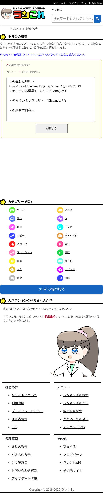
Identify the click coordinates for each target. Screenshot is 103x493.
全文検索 (57, 9)
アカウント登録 (74, 427)
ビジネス (66, 269)
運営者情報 (19, 419)
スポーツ (18, 243)
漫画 (15, 218)
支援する (69, 446)
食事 (15, 260)
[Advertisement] (51, 170)
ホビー (17, 235)
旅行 (63, 243)
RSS (14, 427)
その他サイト (72, 470)
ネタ (15, 269)
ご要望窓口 (19, 462)
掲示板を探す (72, 411)
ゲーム (17, 209)
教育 (15, 277)
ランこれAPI (72, 462)
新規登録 (50, 316)
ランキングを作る (76, 403)
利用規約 (18, 403)
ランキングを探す (76, 395)
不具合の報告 (21, 454)
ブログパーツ (72, 454)
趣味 (63, 252)
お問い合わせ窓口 (24, 470)
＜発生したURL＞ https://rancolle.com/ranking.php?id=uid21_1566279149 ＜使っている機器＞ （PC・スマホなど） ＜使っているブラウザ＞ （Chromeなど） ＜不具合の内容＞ (50, 99)
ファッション (20, 252)
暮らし (65, 260)
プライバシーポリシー (27, 411)
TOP (15, 28)
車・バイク (67, 235)
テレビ (65, 226)
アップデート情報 (24, 478)
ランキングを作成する (52, 289)
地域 (63, 277)
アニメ (65, 209)
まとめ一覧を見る (76, 419)
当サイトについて (24, 395)
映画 (15, 226)
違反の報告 (19, 446)
